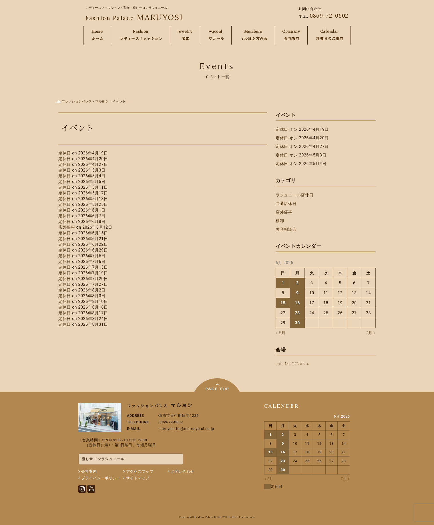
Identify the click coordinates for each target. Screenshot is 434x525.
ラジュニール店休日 (294, 195)
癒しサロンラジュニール (103, 459)
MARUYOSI (134, 17)
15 (282, 303)
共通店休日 (286, 203)
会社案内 (89, 471)
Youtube (91, 489)
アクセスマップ (140, 471)
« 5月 (281, 333)
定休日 (65, 153)
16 (297, 303)
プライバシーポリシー (100, 478)
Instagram (82, 489)
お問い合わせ (182, 471)
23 (297, 313)
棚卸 (280, 220)
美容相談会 (286, 229)
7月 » (371, 333)
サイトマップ (138, 478)
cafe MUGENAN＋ (293, 364)
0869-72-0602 (329, 16)
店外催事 (67, 227)
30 (297, 323)
